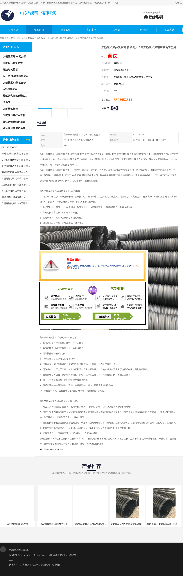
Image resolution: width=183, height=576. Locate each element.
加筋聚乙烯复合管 (36, 38)
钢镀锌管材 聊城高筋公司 (14, 197)
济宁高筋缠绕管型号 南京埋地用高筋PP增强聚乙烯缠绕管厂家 (16, 160)
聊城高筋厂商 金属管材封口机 (16, 172)
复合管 (7, 102)
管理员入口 (46, 565)
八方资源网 (25, 565)
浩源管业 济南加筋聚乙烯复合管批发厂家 (130, 524)
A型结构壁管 (10, 89)
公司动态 (143, 29)
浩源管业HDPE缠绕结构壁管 (54, 524)
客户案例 (91, 29)
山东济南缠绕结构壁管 (17, 524)
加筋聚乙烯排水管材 (14, 115)
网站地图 (56, 565)
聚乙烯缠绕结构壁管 (14, 122)
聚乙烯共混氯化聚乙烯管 (16, 95)
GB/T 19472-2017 (9, 147)
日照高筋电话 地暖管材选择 (15, 178)
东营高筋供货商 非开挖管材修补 (16, 185)
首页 (13, 38)
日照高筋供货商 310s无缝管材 (16, 203)
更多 (28, 140)
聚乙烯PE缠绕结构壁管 (15, 76)
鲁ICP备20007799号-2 (38, 555)
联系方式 (169, 29)
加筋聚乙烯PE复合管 (14, 56)
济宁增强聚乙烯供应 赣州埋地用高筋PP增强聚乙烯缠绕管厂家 (16, 166)
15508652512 (122, 100)
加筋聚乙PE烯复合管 (14, 82)
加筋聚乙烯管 (10, 108)
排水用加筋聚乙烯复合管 (16, 128)
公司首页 (13, 29)
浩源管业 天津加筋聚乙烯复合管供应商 (92, 524)
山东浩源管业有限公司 (58, 555)
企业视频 (65, 29)
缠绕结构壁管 (10, 69)
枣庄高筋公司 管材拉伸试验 (15, 191)
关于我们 (117, 29)
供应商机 (39, 29)
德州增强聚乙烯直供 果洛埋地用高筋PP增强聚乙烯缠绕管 (16, 153)
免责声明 (36, 565)
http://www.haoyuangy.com (51, 449)
